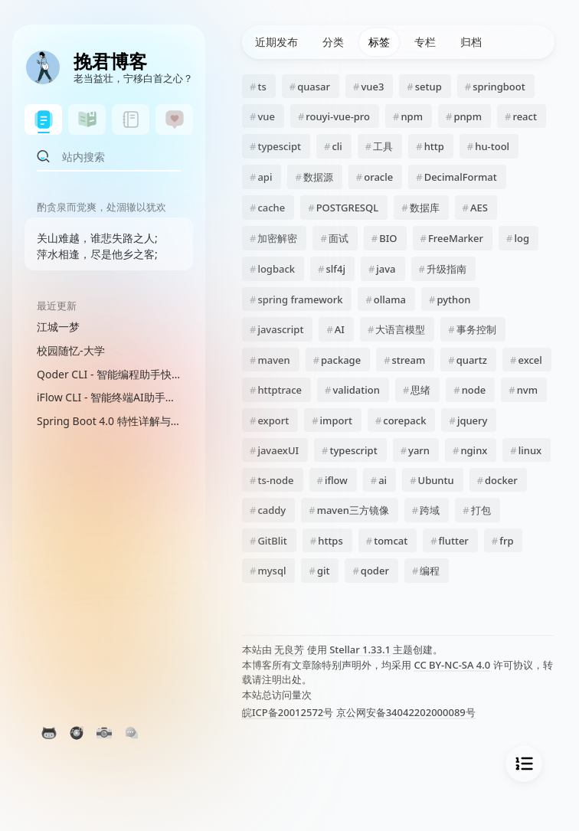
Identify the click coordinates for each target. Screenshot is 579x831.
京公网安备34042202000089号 (406, 712)
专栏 (425, 41)
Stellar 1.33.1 (360, 649)
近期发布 (276, 41)
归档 (471, 41)
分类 (333, 41)
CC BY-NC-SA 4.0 (452, 665)
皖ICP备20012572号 (287, 712)
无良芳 (289, 649)
